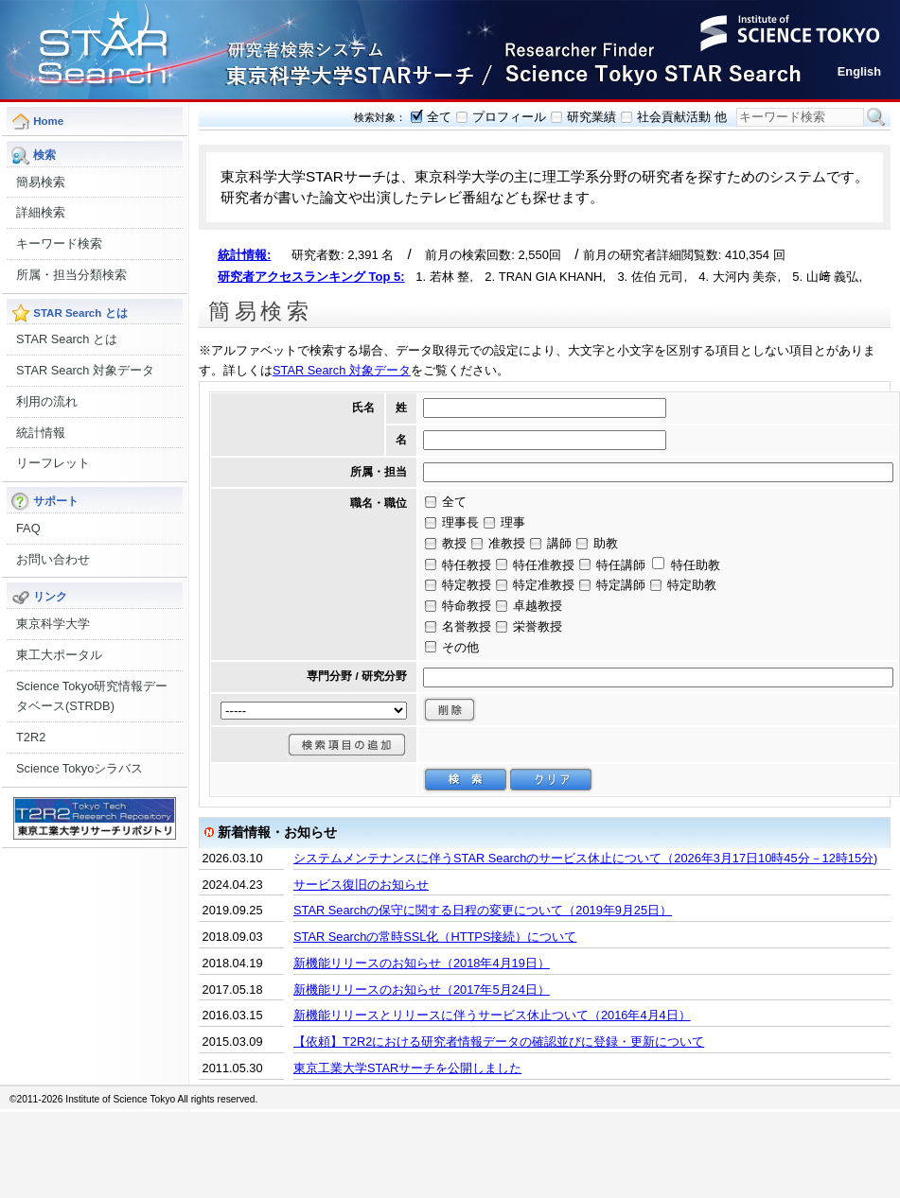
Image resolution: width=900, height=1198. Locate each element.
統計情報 (40, 432)
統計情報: (244, 255)
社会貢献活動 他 (682, 117)
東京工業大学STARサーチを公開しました (407, 1068)
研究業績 (591, 117)
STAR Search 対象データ (85, 370)
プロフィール (509, 117)
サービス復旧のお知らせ (361, 884)
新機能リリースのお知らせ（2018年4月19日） (421, 963)
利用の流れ (47, 401)
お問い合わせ (53, 559)
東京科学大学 (53, 623)
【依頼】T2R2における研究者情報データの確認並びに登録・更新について (498, 1041)
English (859, 71)
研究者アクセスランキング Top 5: (311, 276)
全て (439, 117)
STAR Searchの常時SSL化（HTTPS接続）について (434, 936)
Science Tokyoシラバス (79, 768)
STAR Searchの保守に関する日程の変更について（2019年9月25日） (482, 910)
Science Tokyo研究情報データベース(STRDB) (92, 696)
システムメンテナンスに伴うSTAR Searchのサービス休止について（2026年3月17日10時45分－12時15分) (585, 858)
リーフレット (53, 463)
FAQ (28, 528)
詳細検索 (40, 212)
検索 (876, 117)
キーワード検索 (59, 243)
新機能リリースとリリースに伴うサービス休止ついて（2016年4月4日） (492, 1015)
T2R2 (30, 737)
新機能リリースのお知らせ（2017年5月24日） (421, 989)
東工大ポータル (59, 655)
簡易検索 (40, 182)
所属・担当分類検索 (71, 275)
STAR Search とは (66, 339)
